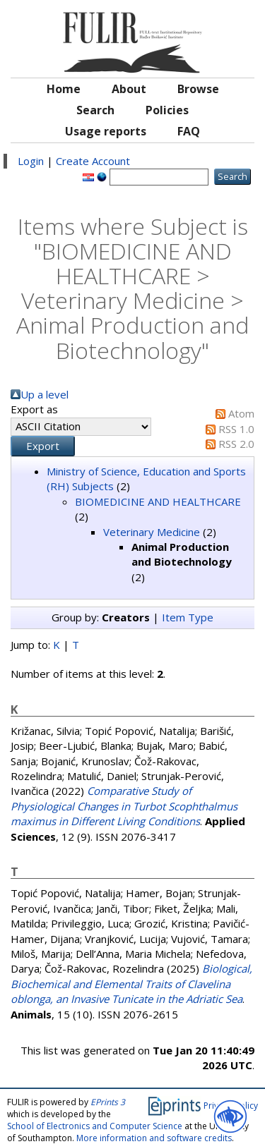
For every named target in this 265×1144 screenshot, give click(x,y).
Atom (241, 413)
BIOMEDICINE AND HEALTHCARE (158, 501)
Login (31, 161)
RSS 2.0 (236, 444)
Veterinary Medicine (151, 532)
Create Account (93, 161)
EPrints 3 (107, 1102)
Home (64, 89)
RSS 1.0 (236, 429)
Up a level (44, 394)
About (129, 89)
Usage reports (105, 131)
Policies (167, 110)
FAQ (188, 131)
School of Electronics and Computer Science (94, 1126)
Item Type (187, 617)
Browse (198, 89)
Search (95, 110)
